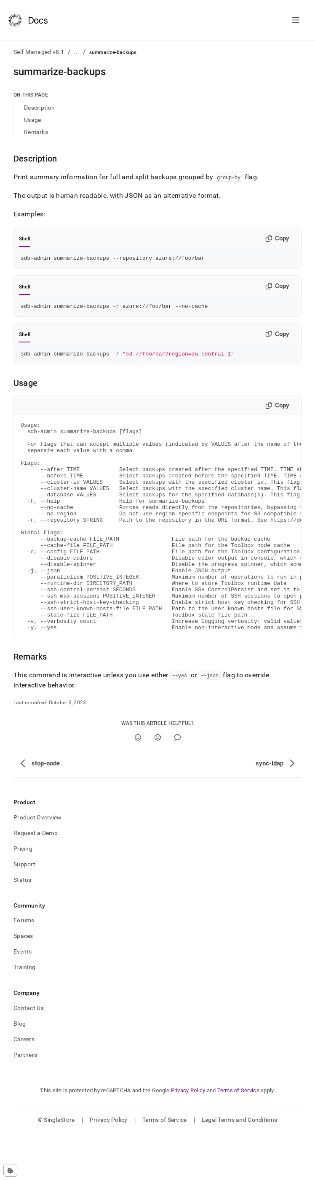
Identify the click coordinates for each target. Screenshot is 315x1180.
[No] (158, 783)
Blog (19, 1069)
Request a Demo (35, 878)
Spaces (23, 981)
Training (24, 1012)
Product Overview (37, 862)
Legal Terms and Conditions (239, 1165)
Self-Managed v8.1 (38, 51)
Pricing (22, 894)
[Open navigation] (296, 20)
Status (22, 925)
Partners (25, 1100)
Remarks (36, 132)
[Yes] (138, 783)
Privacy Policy (188, 1136)
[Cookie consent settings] (10, 1170)
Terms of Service (238, 1136)
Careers (24, 1084)
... (77, 51)
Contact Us (28, 1053)
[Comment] (177, 783)
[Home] (28, 20)
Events (22, 997)
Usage (32, 119)
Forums (24, 965)
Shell (24, 239)
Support (24, 909)
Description (39, 107)
